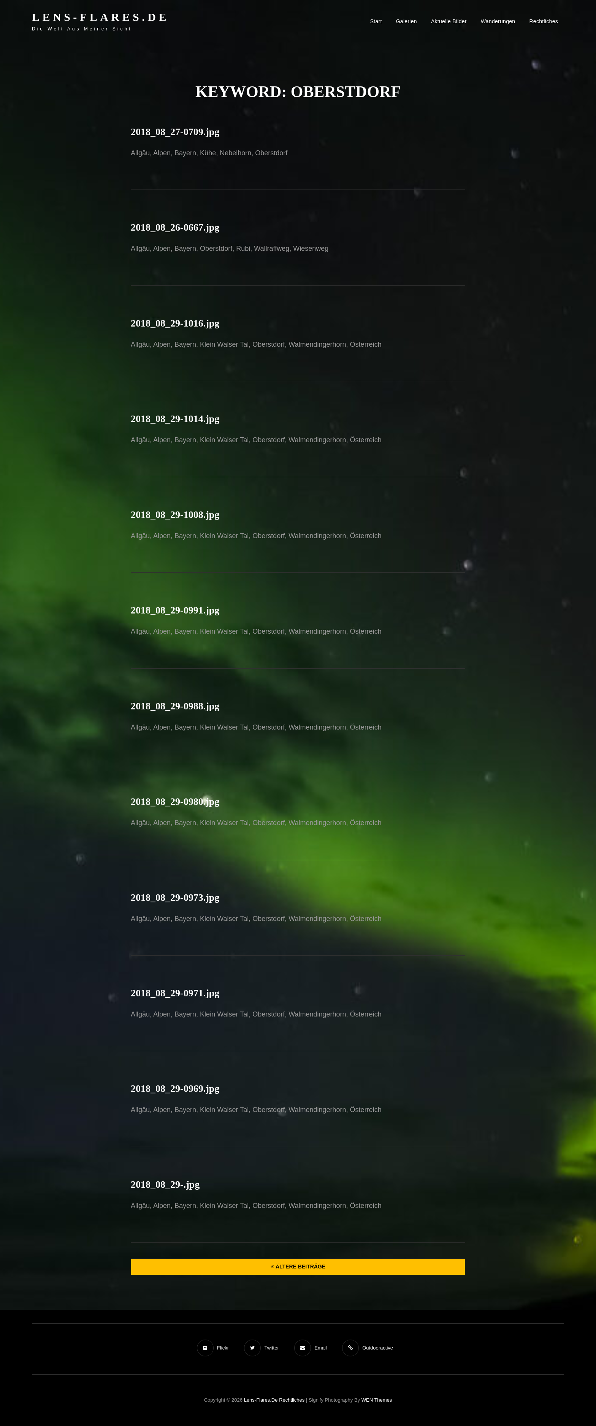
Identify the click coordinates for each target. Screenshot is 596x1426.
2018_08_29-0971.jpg (175, 993)
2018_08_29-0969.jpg (175, 1088)
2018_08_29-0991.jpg (175, 610)
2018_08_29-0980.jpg (175, 801)
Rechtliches (543, 21)
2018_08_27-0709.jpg (175, 131)
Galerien (406, 21)
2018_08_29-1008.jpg (175, 514)
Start (376, 21)
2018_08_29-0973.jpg (175, 897)
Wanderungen (498, 21)
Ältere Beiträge (300, 1266)
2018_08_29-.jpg (165, 1184)
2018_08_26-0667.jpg (175, 227)
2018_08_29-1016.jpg (175, 323)
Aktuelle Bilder (449, 21)
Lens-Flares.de (100, 17)
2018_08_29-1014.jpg (175, 418)
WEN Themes (376, 1400)
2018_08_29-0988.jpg (175, 706)
